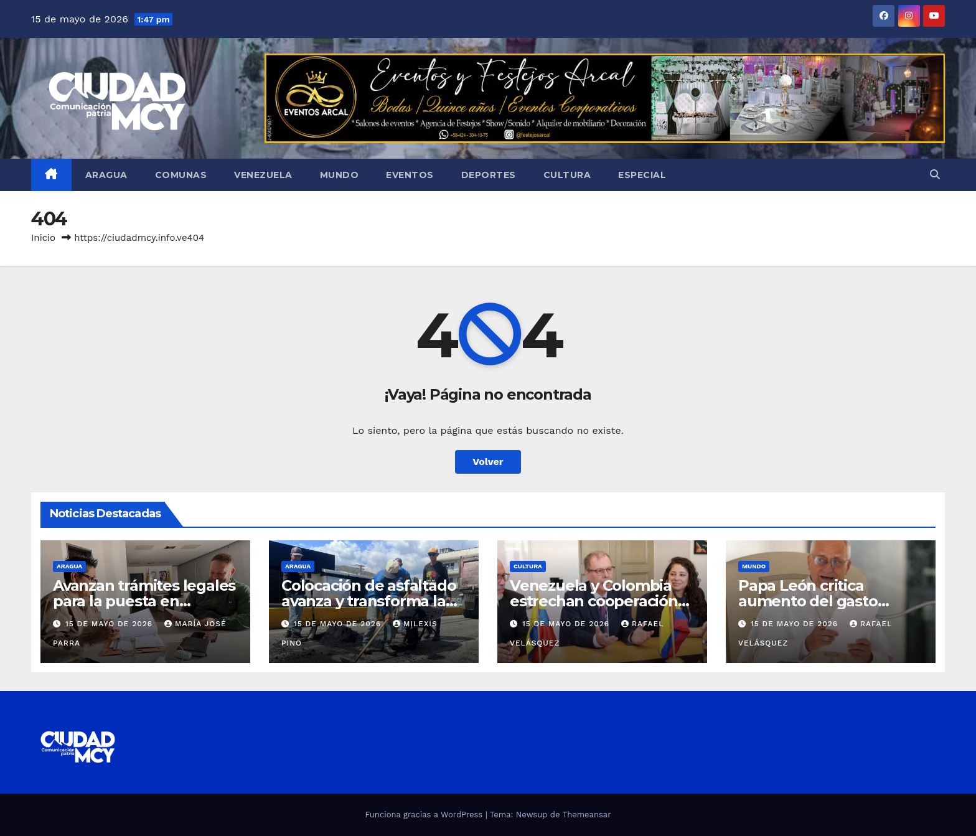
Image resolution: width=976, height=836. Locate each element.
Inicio (43, 237)
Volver (488, 461)
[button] (935, 175)
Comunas (181, 175)
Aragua (106, 175)
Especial (642, 175)
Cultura (567, 175)
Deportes (488, 175)
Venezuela (263, 175)
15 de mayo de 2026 (110, 623)
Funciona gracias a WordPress (425, 814)
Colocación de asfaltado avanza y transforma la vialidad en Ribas (368, 601)
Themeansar (587, 814)
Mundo (339, 175)
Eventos (410, 175)
